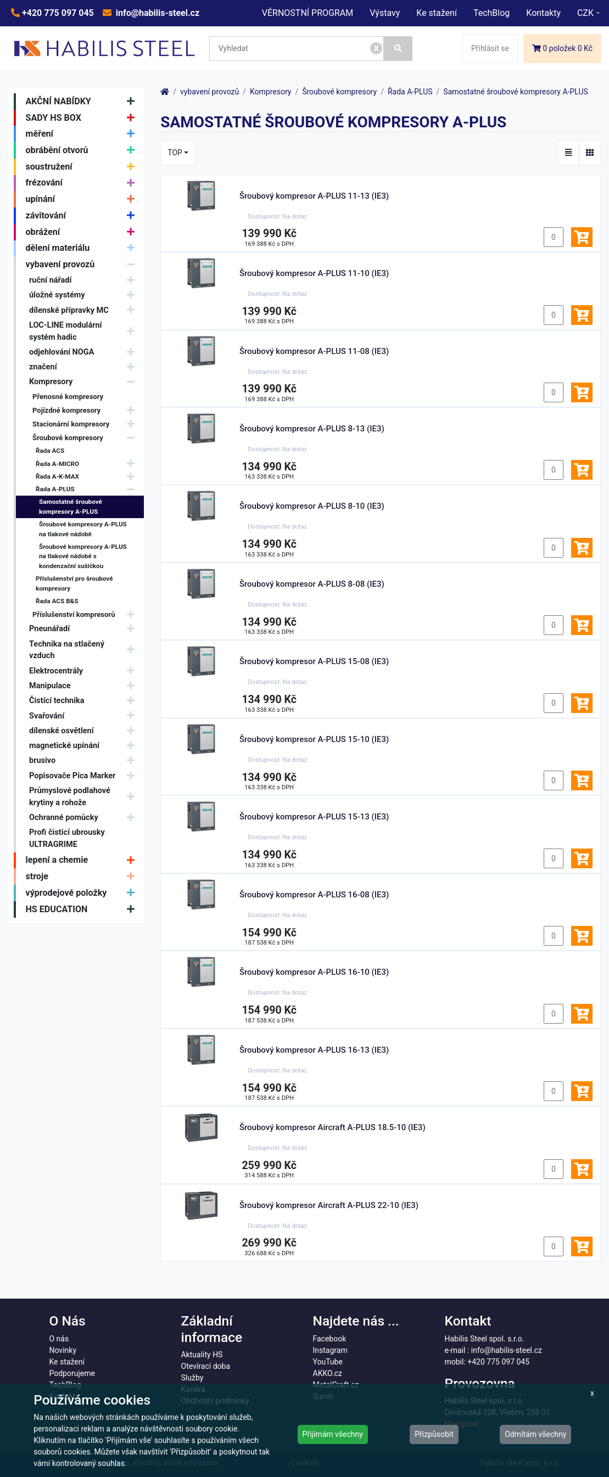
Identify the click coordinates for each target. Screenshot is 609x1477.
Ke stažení (436, 13)
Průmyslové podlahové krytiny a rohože (84, 796)
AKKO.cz (327, 1373)
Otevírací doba (206, 1366)
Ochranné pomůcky (84, 817)
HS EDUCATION (83, 909)
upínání (83, 199)
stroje (83, 876)
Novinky (63, 1350)
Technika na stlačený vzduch (84, 650)
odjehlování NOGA (84, 352)
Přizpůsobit (434, 1434)
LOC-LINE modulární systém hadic (84, 331)
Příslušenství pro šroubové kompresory (74, 583)
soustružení (83, 167)
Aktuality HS (202, 1354)
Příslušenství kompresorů (86, 614)
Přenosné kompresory (67, 396)
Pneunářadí (84, 628)
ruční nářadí (84, 280)
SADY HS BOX (83, 118)
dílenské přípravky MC (84, 310)
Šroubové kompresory (86, 438)
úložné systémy (84, 295)
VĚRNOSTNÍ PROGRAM (307, 13)
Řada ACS (50, 450)
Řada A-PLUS (88, 489)
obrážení (83, 232)
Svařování (84, 716)
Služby (192, 1377)
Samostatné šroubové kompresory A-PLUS (70, 506)
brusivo (84, 761)
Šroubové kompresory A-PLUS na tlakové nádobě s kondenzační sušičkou (83, 556)
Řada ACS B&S (57, 601)
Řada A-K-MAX (88, 476)
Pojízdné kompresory (86, 410)
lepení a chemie (83, 860)
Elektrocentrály (84, 671)
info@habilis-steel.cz (156, 13)
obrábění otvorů (83, 150)
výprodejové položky (83, 893)
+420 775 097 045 (57, 13)
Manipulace (84, 685)
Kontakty (543, 13)
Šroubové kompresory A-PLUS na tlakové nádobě (83, 529)
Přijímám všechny (333, 1434)
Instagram (330, 1350)
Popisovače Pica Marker (84, 775)
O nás (59, 1338)
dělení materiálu (83, 248)
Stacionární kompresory (86, 424)
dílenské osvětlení (84, 730)
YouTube (328, 1361)
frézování (83, 183)
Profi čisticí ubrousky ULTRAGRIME (67, 838)
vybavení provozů (83, 264)
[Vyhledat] (398, 48)
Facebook (330, 1338)
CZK (585, 13)
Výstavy (385, 13)
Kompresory (84, 382)
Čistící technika (84, 700)
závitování (83, 215)
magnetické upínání (84, 745)
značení (84, 367)
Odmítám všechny (535, 1434)
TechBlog (491, 13)
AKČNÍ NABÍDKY (83, 101)
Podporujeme (72, 1373)
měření (83, 134)
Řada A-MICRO (88, 464)
